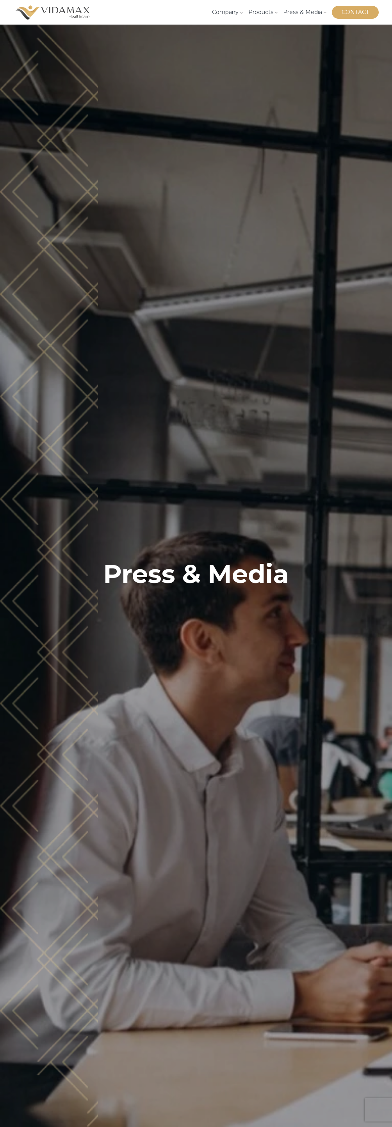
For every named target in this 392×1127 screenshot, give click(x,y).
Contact (355, 12)
